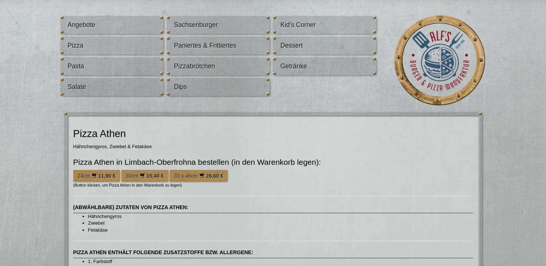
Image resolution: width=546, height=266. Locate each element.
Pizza (76, 45)
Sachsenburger (196, 24)
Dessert (291, 45)
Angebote (82, 24)
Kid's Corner (298, 24)
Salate (77, 87)
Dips (180, 87)
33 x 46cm (198, 176)
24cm (97, 176)
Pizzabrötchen (194, 66)
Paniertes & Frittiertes (205, 45)
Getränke (293, 66)
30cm (145, 176)
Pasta (76, 66)
